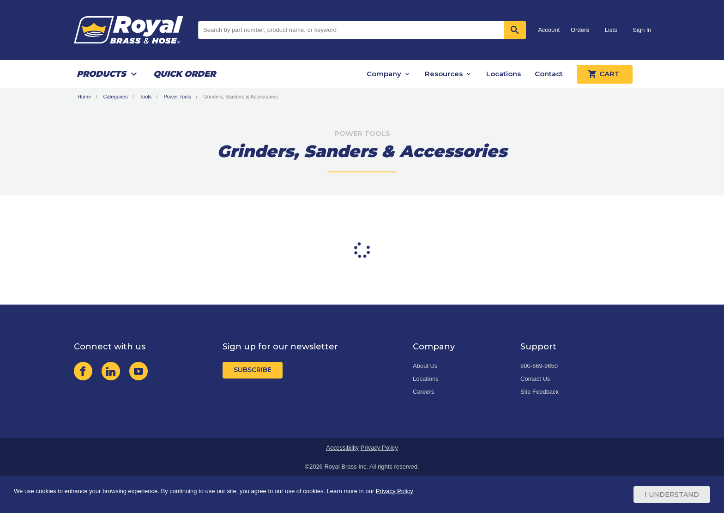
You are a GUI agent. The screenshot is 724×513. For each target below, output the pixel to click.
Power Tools (177, 96)
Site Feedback (539, 391)
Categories (115, 96)
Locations (503, 73)
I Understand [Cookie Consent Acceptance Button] (672, 494)
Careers (423, 391)
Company (384, 73)
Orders (580, 29)
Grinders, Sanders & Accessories (240, 96)
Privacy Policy (379, 447)
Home (84, 96)
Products (101, 74)
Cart (604, 74)
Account (549, 29)
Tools (146, 96)
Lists (611, 29)
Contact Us (535, 378)
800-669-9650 (539, 365)
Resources (444, 73)
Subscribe (253, 370)
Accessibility (342, 447)
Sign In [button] (642, 29)
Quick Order (184, 74)
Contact (549, 73)
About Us (425, 365)
